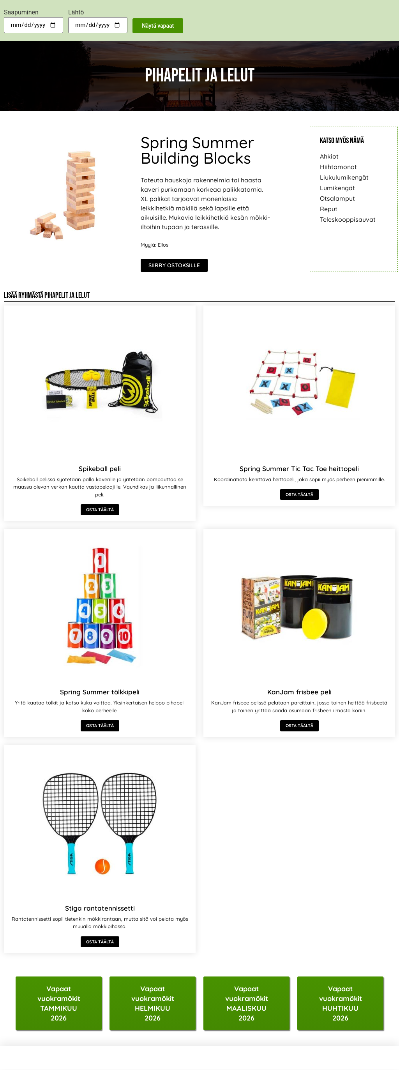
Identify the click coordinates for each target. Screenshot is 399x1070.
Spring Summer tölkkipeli (99, 692)
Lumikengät (337, 188)
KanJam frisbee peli (299, 692)
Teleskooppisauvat (348, 219)
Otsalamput (337, 198)
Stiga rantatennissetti (100, 908)
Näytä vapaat (158, 26)
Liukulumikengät (344, 177)
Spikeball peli (100, 468)
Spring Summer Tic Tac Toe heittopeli (299, 468)
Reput (328, 209)
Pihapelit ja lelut (67, 295)
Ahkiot (329, 156)
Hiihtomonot (338, 167)
